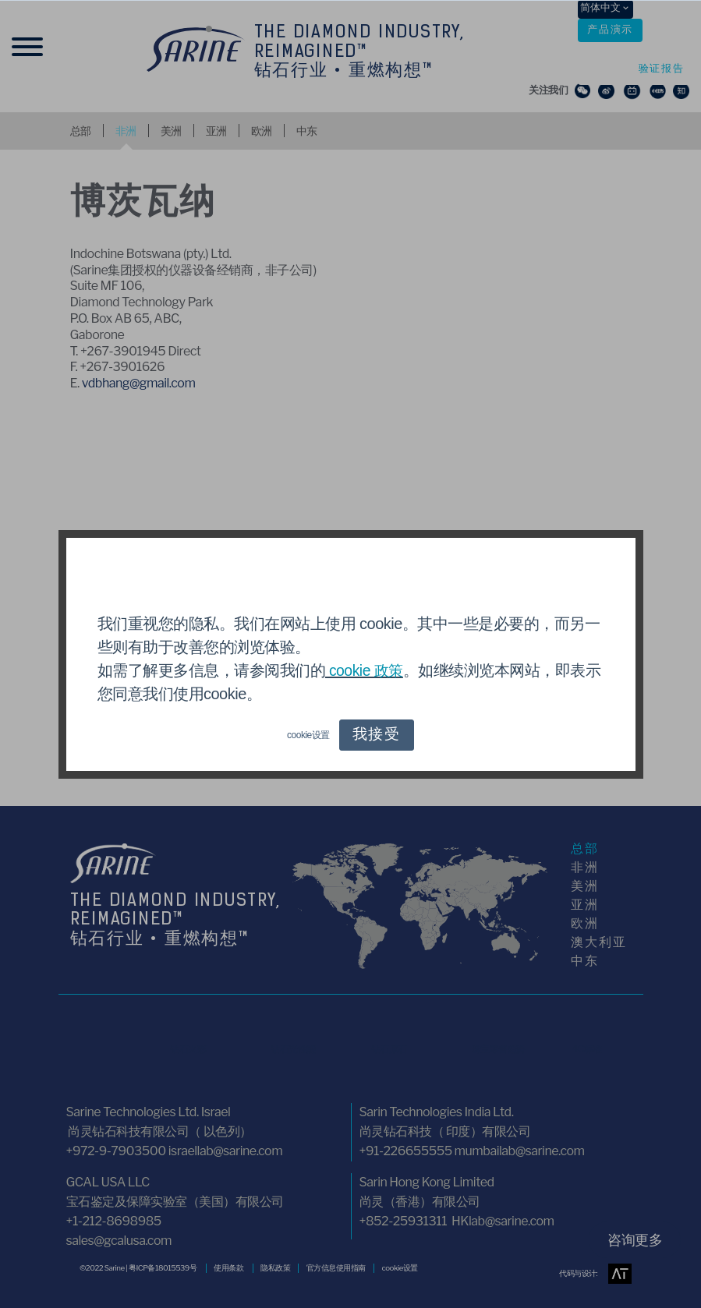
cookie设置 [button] (307, 735)
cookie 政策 (365, 670)
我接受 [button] (376, 735)
